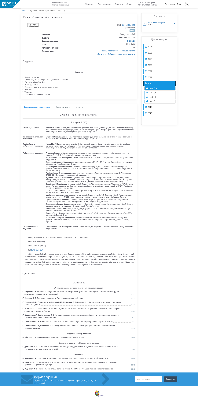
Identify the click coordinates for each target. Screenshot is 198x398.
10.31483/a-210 (128, 25)
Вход (179, 4)
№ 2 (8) (151, 97)
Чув (186, 4)
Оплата (118, 4)
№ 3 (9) (151, 93)
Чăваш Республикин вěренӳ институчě (118, 51)
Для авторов (104, 4)
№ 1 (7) (151, 101)
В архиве (131, 41)
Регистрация (170, 4)
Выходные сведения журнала (37, 107)
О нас (129, 4)
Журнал (89, 4)
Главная (24, 11)
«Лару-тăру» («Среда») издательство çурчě (116, 54)
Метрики (79, 107)
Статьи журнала (63, 107)
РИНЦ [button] (132, 30)
